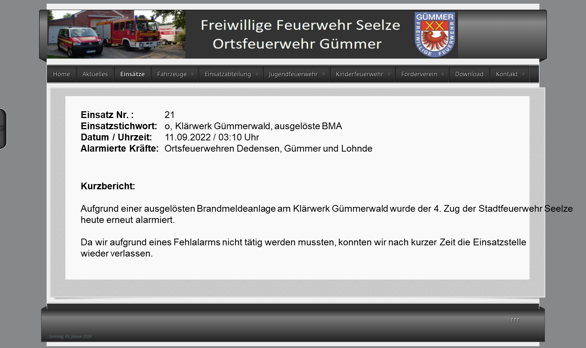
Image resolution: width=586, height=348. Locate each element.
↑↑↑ (515, 319)
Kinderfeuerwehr (360, 74)
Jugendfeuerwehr (293, 74)
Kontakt (507, 74)
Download (469, 74)
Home (61, 74)
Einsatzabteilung (228, 74)
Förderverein (419, 74)
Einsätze (132, 74)
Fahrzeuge (172, 74)
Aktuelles (95, 74)
